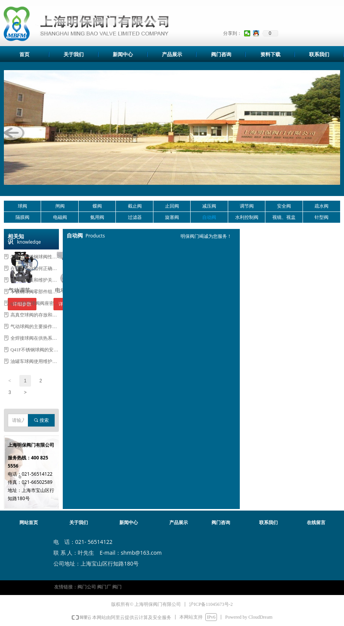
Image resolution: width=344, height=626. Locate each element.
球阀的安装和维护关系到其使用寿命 (34, 280)
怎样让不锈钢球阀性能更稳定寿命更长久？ (34, 257)
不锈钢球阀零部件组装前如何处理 (34, 291)
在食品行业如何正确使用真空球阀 (34, 268)
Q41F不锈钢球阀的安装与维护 (34, 350)
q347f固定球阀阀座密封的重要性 (34, 303)
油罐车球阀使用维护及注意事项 (34, 361)
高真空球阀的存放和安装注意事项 (34, 315)
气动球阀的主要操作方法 (34, 326)
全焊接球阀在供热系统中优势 (34, 338)
